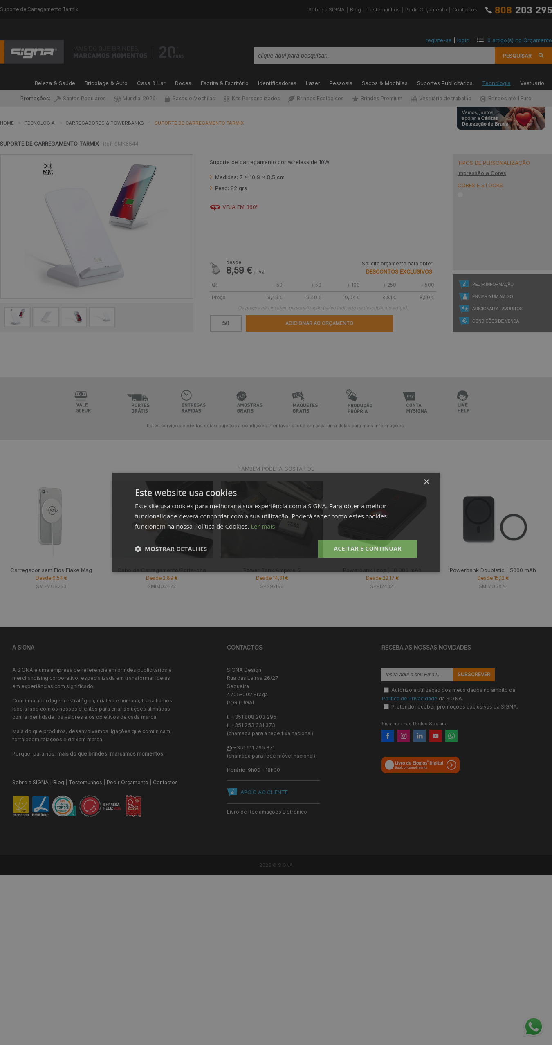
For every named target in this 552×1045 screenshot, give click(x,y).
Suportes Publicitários (445, 82)
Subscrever (474, 674)
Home (7, 123)
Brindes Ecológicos (316, 98)
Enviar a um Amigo (492, 296)
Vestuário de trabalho (441, 98)
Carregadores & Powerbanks (104, 123)
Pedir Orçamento (426, 10)
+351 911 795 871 (254, 748)
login (463, 40)
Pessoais (341, 82)
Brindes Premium (377, 98)
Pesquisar (517, 55)
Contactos (464, 10)
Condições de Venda (495, 321)
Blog (355, 10)
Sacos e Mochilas (189, 98)
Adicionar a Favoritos (497, 309)
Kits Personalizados (251, 98)
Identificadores (277, 82)
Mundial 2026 (135, 98)
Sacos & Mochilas (385, 82)
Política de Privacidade (410, 698)
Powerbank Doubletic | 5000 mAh (493, 570)
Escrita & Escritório (225, 82)
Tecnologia (496, 82)
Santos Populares (80, 98)
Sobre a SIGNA (326, 10)
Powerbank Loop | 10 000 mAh (382, 570)
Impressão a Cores (482, 173)
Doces (183, 82)
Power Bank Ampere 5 (272, 570)
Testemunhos (383, 10)
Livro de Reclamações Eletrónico (267, 812)
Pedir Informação (493, 284)
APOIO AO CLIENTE (264, 792)
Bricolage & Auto (106, 82)
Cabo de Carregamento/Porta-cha (161, 570)
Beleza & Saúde (55, 82)
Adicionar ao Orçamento (319, 323)
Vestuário (532, 82)
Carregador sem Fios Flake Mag (51, 570)
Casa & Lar (151, 82)
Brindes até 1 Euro (506, 98)
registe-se (439, 40)
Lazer (313, 82)
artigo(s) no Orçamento (519, 40)
